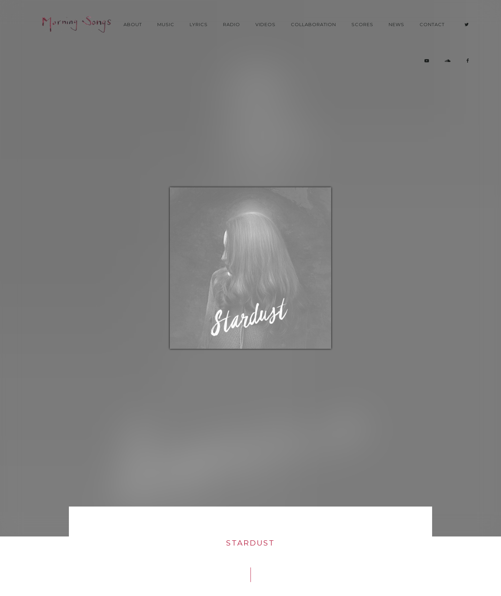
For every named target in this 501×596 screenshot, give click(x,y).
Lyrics (199, 24)
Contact (432, 24)
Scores (362, 24)
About (133, 24)
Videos (265, 24)
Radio (231, 24)
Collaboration (313, 24)
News (396, 24)
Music (165, 24)
